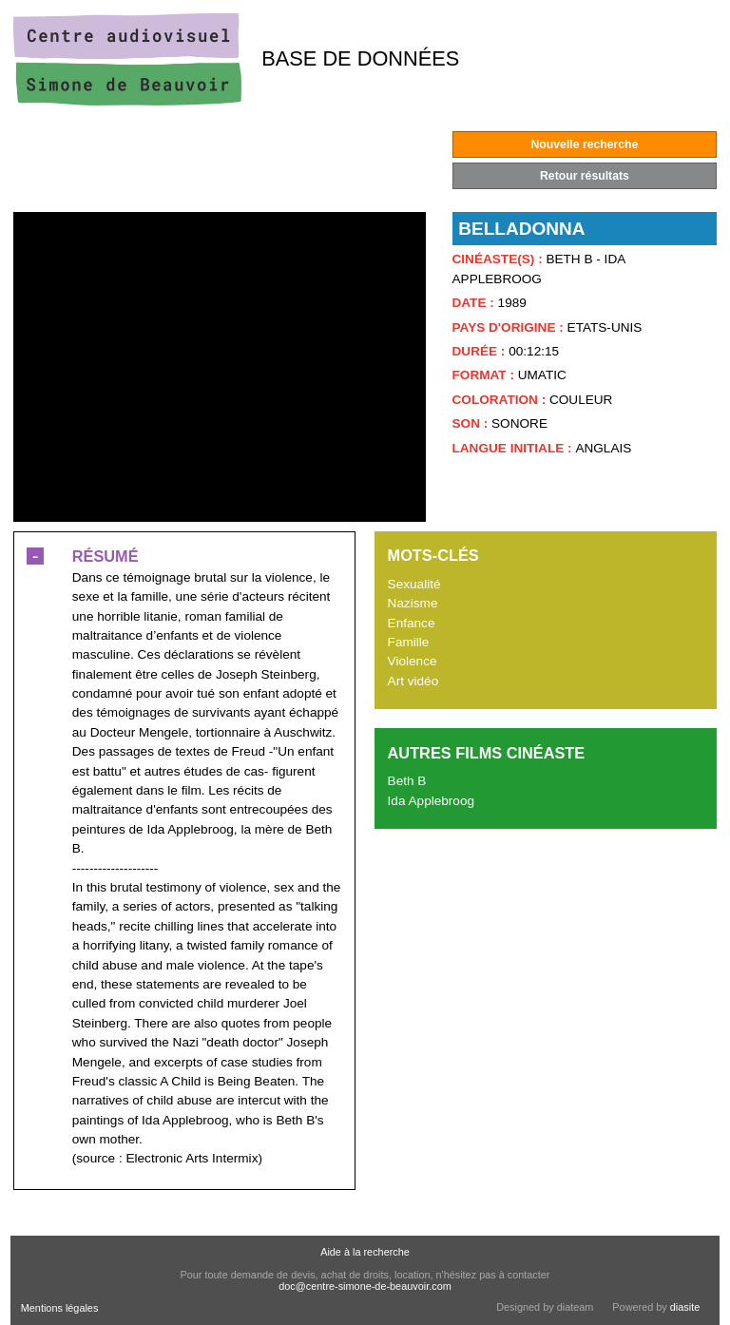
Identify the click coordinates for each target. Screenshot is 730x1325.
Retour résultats (584, 175)
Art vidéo (413, 681)
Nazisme (413, 603)
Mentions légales (60, 1308)
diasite (685, 1307)
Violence (412, 661)
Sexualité (414, 584)
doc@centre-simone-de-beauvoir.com (365, 1286)
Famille (409, 642)
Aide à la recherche (365, 1252)
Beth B (407, 781)
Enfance (411, 623)
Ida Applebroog (431, 801)
